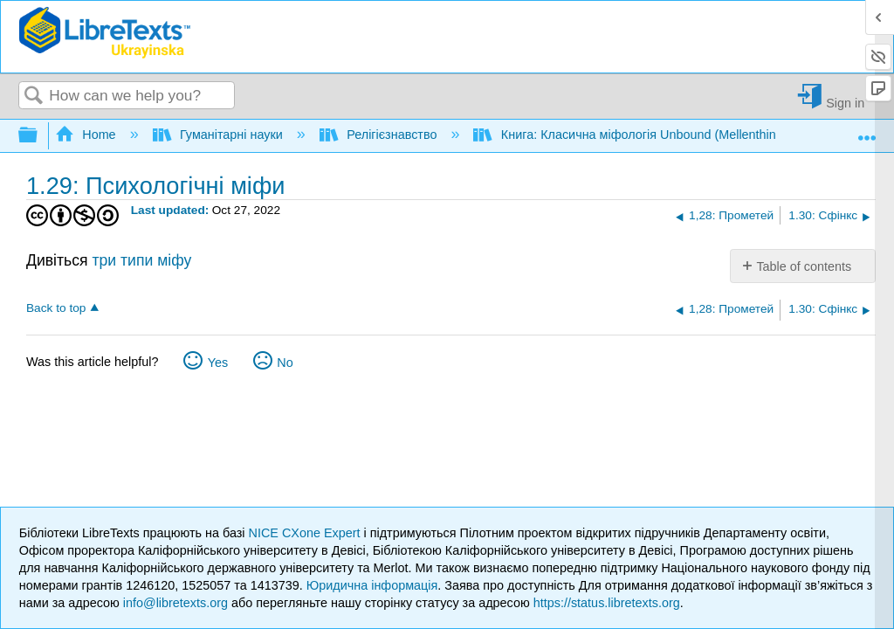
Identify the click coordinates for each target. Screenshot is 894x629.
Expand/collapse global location (867, 131)
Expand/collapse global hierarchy (39, 136)
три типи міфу (141, 260)
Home (87, 135)
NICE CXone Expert (306, 533)
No (284, 363)
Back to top (56, 307)
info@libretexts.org (175, 603)
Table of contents (803, 266)
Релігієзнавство (380, 135)
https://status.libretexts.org (606, 603)
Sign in (845, 102)
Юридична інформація (372, 585)
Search (34, 96)
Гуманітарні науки (219, 135)
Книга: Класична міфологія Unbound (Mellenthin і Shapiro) (654, 135)
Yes (218, 363)
